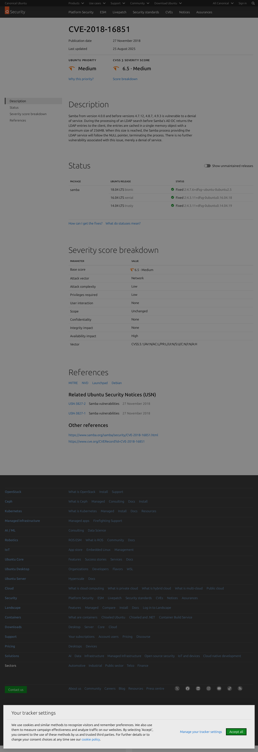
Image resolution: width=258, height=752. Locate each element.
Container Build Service (175, 617)
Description (18, 101)
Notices (184, 12)
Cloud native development (222, 656)
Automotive (77, 665)
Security (11, 598)
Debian (117, 383)
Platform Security (81, 12)
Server (89, 627)
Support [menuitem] (116, 3)
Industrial (95, 665)
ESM (103, 12)
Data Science (97, 530)
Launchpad (100, 383)
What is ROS (94, 540)
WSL (130, 569)
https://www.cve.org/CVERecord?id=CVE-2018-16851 (107, 441)
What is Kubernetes (83, 511)
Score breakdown (125, 79)
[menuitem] (222, 3)
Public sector (114, 665)
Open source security (160, 656)
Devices (91, 646)
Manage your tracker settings (201, 731)
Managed (98, 501)
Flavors (118, 569)
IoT (7, 549)
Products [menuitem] (74, 3)
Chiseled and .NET (142, 617)
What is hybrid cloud (156, 588)
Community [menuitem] (137, 3)
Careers (109, 688)
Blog (122, 688)
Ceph (8, 501)
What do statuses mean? (123, 223)
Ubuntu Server (15, 578)
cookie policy (91, 739)
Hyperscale (76, 578)
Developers (100, 569)
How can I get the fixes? (85, 223)
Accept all (236, 731)
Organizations (78, 569)
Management (124, 549)
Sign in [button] (243, 3)
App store (75, 549)
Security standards (146, 12)
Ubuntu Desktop (17, 569)
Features (75, 559)
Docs (131, 501)
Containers (13, 617)
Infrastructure (94, 656)
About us (75, 688)
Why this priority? (81, 79)
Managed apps (79, 520)
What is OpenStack (82, 491)
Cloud (9, 588)
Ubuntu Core (14, 559)
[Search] (253, 3)
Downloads (13, 627)
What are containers (83, 617)
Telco (130, 665)
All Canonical (221, 3)
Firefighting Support (107, 520)
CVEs (169, 12)
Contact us (15, 689)
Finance (142, 665)
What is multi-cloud (189, 588)
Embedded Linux (98, 549)
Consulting (116, 501)
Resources (148, 511)
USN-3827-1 (77, 413)
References (18, 120)
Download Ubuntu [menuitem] (165, 3)
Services (116, 559)
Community (115, 540)
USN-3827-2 (77, 403)
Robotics (11, 540)
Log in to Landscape (157, 607)
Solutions (12, 656)
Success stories (95, 559)
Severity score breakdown (28, 114)
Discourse (143, 636)
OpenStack (13, 491)
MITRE (73, 383)
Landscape (13, 607)
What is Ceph (78, 501)
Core (101, 627)
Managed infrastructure (22, 520)
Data (78, 656)
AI (70, 656)
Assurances (204, 12)
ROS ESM (75, 540)
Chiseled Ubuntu (113, 617)
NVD (85, 383)
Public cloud (215, 588)
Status (14, 107)
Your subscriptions (82, 636)
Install (103, 491)
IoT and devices (189, 656)
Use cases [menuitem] (95, 3)
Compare (108, 607)
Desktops (75, 646)
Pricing (127, 636)
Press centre (155, 688)
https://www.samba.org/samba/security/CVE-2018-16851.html (113, 435)
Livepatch (119, 12)
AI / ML (10, 530)
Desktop (74, 627)
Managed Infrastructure (124, 656)
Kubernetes (13, 511)
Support (117, 491)
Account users (109, 636)
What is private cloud (123, 588)
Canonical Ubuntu (16, 3)
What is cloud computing (86, 588)
